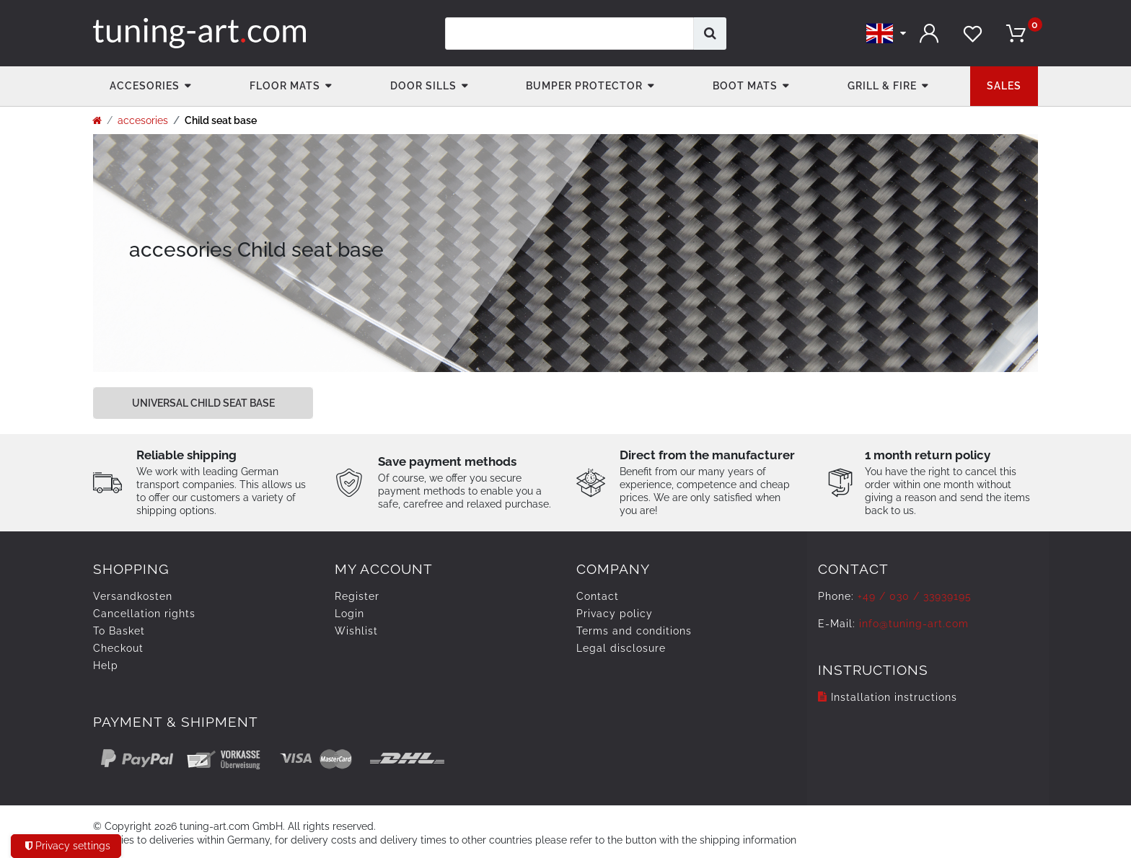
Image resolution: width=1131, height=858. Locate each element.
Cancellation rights (144, 613)
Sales (1004, 86)
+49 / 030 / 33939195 (915, 596)
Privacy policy (614, 613)
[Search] (710, 33)
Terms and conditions (634, 631)
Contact (597, 596)
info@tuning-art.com (914, 623)
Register (357, 596)
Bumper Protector (584, 86)
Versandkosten (132, 596)
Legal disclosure (621, 648)
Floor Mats (285, 86)
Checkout (118, 648)
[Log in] (929, 33)
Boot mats (745, 86)
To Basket (119, 631)
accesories (145, 86)
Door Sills (423, 86)
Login (349, 613)
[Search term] (569, 33)
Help (105, 665)
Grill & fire (882, 86)
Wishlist (356, 631)
